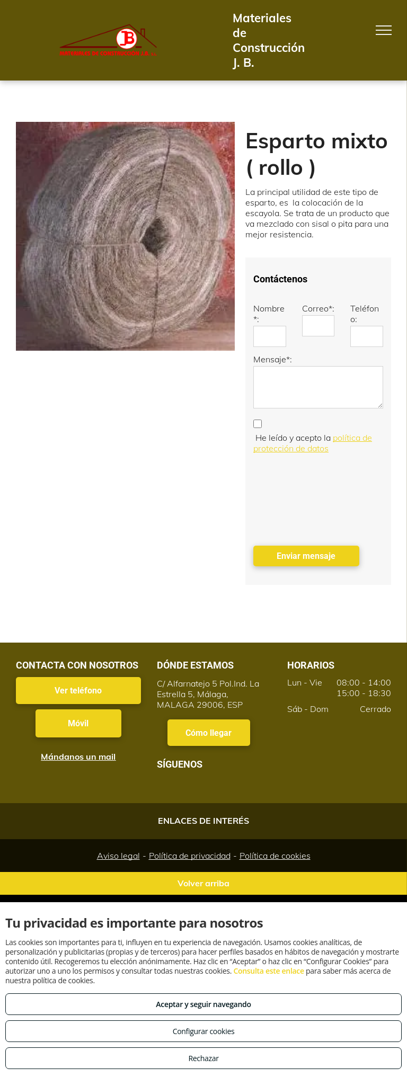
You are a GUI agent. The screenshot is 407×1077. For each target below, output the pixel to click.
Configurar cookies (204, 1031)
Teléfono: (364, 313)
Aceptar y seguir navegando (203, 1004)
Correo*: (318, 308)
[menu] (383, 30)
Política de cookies (275, 855)
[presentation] (296, 497)
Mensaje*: (272, 359)
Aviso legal (118, 855)
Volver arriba (203, 883)
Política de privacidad (190, 855)
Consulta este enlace (268, 971)
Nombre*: (269, 313)
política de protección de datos (312, 442)
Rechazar (203, 1058)
